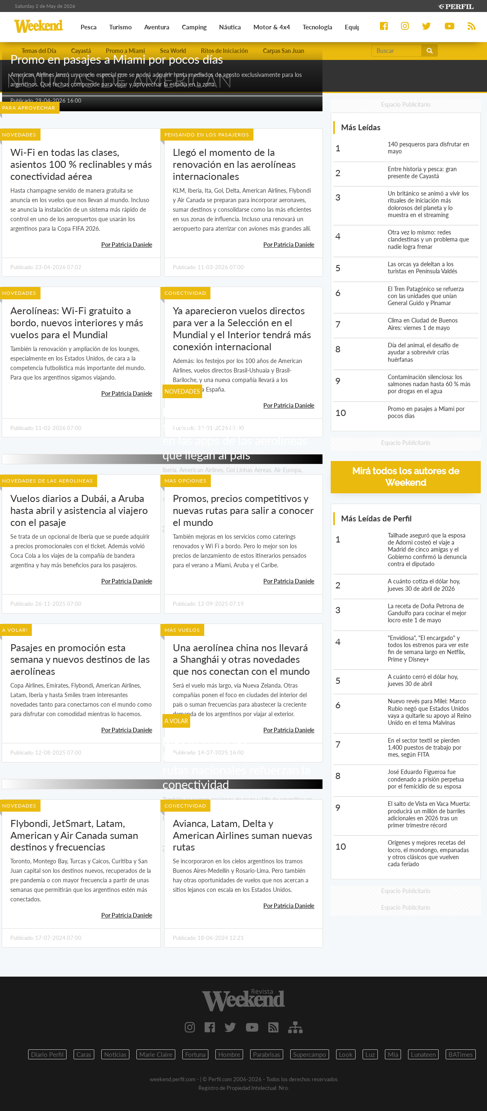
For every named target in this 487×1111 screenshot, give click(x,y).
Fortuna (195, 1054)
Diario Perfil (47, 1054)
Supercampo (309, 1054)
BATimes (461, 1054)
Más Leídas (360, 127)
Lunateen (423, 1054)
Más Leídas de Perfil (376, 518)
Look (346, 1054)
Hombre (229, 1054)
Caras (83, 1054)
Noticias (115, 1054)
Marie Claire (155, 1054)
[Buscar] (396, 50)
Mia (393, 1054)
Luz (370, 1054)
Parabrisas (266, 1054)
